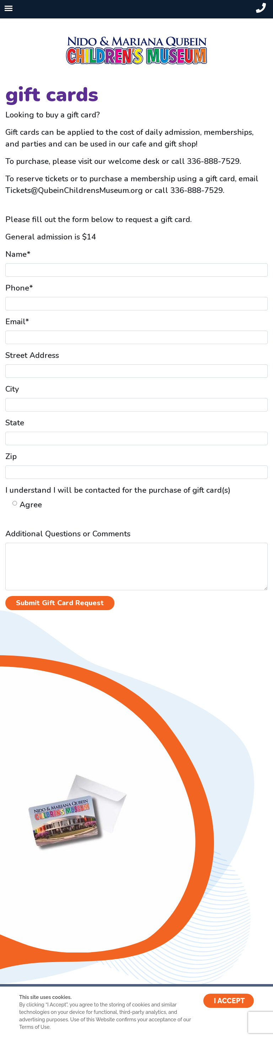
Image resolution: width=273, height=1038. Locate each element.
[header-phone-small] (261, 8)
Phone (19, 288)
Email (17, 321)
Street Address (32, 355)
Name (18, 254)
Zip (11, 456)
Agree (31, 504)
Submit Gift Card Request (60, 603)
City (12, 389)
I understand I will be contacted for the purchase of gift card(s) (117, 490)
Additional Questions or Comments (67, 534)
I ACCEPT (229, 1000)
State (14, 423)
